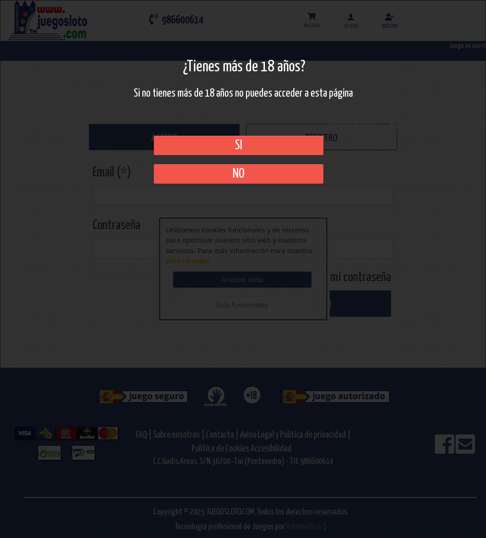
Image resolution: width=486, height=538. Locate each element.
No (239, 174)
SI (238, 145)
